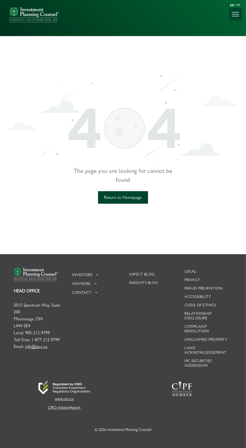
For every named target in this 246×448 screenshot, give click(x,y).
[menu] (235, 14)
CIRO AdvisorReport (64, 408)
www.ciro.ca (64, 399)
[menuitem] (94, 275)
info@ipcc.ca (36, 347)
